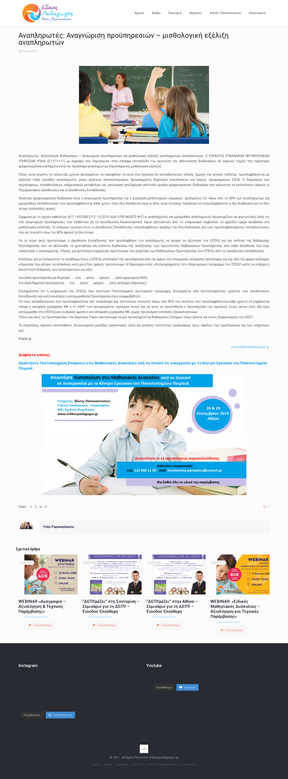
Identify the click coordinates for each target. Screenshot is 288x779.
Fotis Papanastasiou (58, 527)
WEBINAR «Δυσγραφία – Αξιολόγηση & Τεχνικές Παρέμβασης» (42, 606)
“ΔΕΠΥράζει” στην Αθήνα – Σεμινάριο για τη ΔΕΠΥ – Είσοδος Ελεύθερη (172, 606)
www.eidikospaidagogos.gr (250, 347)
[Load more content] (164, 683)
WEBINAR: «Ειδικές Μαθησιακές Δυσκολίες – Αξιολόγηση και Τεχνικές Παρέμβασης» (235, 609)
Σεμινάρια (121, 764)
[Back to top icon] (144, 749)
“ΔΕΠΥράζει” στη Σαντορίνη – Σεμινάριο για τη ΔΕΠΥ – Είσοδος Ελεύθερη (110, 606)
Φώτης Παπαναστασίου (162, 764)
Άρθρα (108, 764)
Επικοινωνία (189, 764)
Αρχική (95, 764)
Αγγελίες (137, 764)
